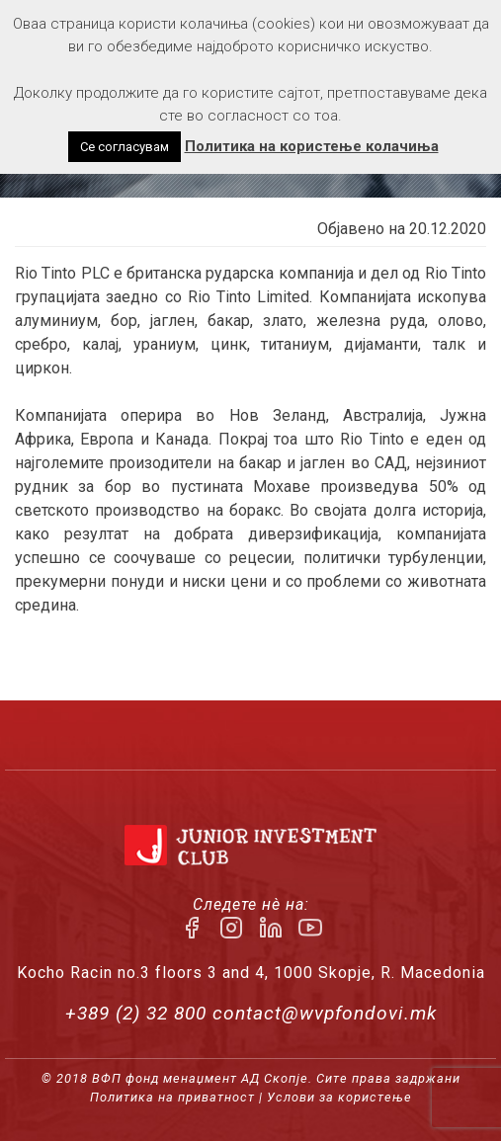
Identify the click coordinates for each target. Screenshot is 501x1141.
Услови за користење (339, 1097)
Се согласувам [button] (124, 146)
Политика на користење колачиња (312, 146)
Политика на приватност (172, 1097)
